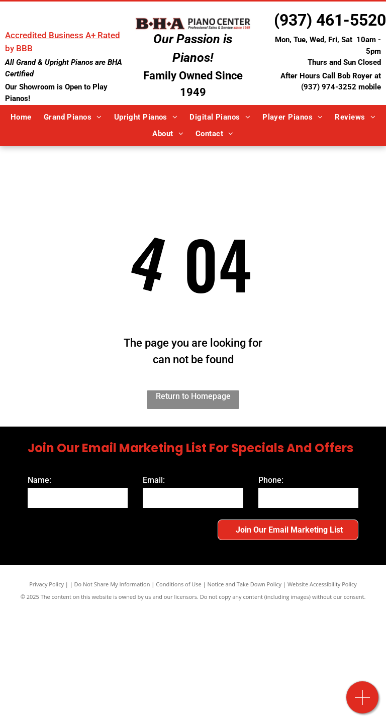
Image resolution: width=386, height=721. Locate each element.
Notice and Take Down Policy (245, 584)
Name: (39, 480)
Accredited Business (44, 35)
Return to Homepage (193, 396)
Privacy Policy (46, 584)
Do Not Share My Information (112, 584)
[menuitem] (21, 117)
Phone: (270, 480)
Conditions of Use (179, 584)
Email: (154, 480)
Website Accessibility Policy (322, 584)
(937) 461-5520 (330, 20)
